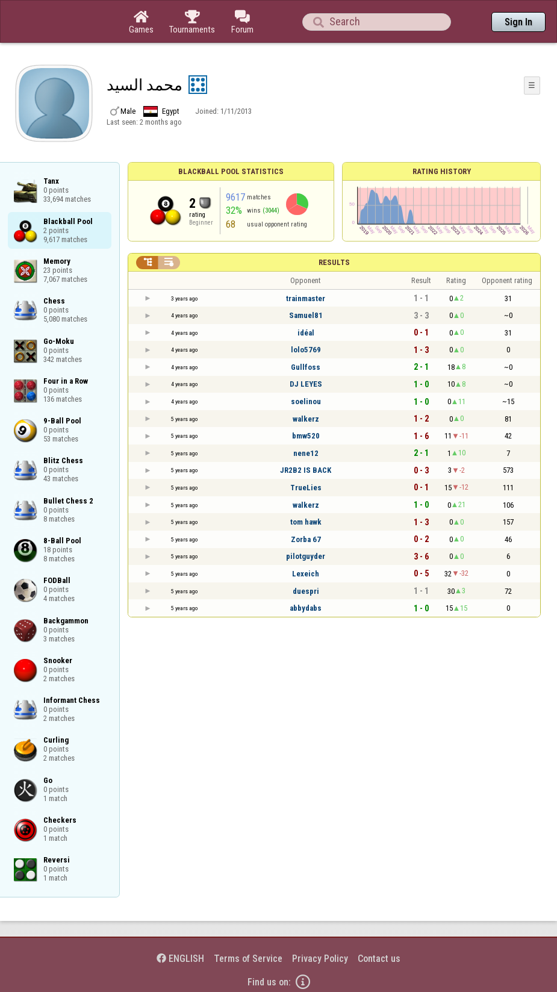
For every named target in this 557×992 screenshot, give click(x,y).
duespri (306, 591)
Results (334, 262)
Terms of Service (248, 958)
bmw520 (306, 435)
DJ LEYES (306, 383)
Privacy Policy (320, 958)
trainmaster (305, 298)
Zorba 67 (306, 539)
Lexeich (305, 573)
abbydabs (306, 608)
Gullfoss (305, 367)
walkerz (306, 418)
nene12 (306, 453)
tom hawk (306, 521)
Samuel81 (306, 315)
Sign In (518, 22)
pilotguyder (305, 556)
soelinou (306, 401)
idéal (305, 332)
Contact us (379, 958)
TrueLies (306, 487)
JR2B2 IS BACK (305, 470)
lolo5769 (306, 349)
